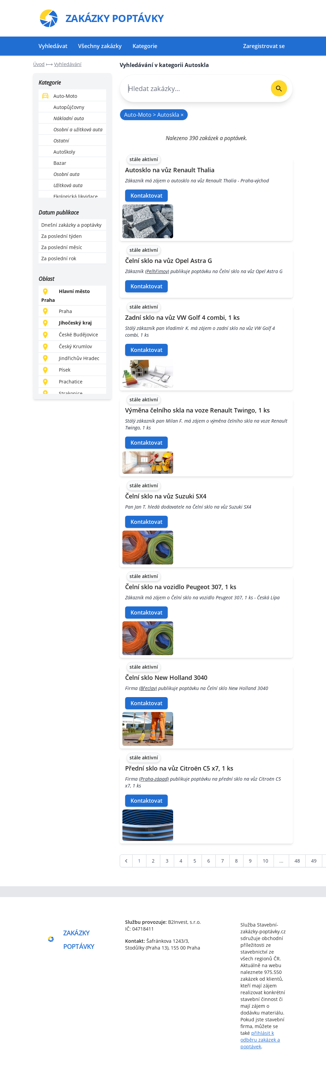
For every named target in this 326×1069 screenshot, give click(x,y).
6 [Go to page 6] (208, 861)
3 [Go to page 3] (167, 861)
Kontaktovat (146, 195)
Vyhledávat (53, 46)
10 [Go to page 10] (265, 861)
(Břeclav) (148, 688)
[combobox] (192, 88)
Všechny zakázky (100, 46)
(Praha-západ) (154, 779)
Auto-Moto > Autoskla (154, 114)
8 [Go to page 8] (236, 861)
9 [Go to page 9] (250, 861)
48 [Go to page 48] (297, 861)
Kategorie (145, 46)
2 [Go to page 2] (153, 861)
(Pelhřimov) (157, 271)
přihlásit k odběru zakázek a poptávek (260, 1040)
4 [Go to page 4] (181, 861)
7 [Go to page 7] (222, 861)
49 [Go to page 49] (314, 861)
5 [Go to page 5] (194, 861)
